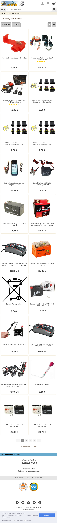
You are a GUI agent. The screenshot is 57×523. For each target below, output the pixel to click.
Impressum (19, 478)
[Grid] (49, 24)
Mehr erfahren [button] (6, 517)
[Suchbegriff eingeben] (29, 9)
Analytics (29, 520)
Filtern (16, 24)
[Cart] (54, 3)
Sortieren (6, 24)
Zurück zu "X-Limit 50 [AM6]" (11, 13)
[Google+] (40, 503)
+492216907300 (28, 463)
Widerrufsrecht (37, 478)
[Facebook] (17, 503)
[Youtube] (34, 503)
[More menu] (42, 3)
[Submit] (54, 9)
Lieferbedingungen (28, 509)
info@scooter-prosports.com (28, 471)
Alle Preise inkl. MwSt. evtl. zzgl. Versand (28, 507)
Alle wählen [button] (47, 515)
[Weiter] (39, 440)
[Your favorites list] (47, 3)
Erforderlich (19, 520)
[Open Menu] (3, 9)
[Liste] (54, 24)
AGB (27, 478)
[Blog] (28, 503)
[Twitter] (23, 503)
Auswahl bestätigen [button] (32, 515)
